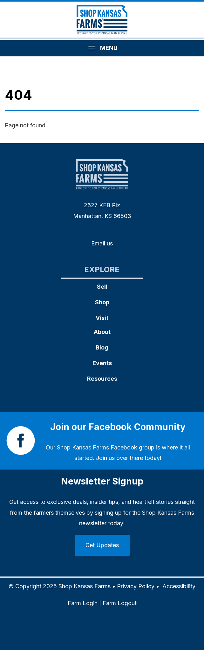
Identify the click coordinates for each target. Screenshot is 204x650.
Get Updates (102, 545)
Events (102, 363)
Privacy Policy (135, 586)
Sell (102, 286)
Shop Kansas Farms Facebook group (105, 447)
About (102, 332)
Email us (102, 243)
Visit (102, 317)
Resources (102, 378)
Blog (102, 347)
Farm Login (83, 603)
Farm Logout (120, 603)
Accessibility (178, 586)
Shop (102, 302)
